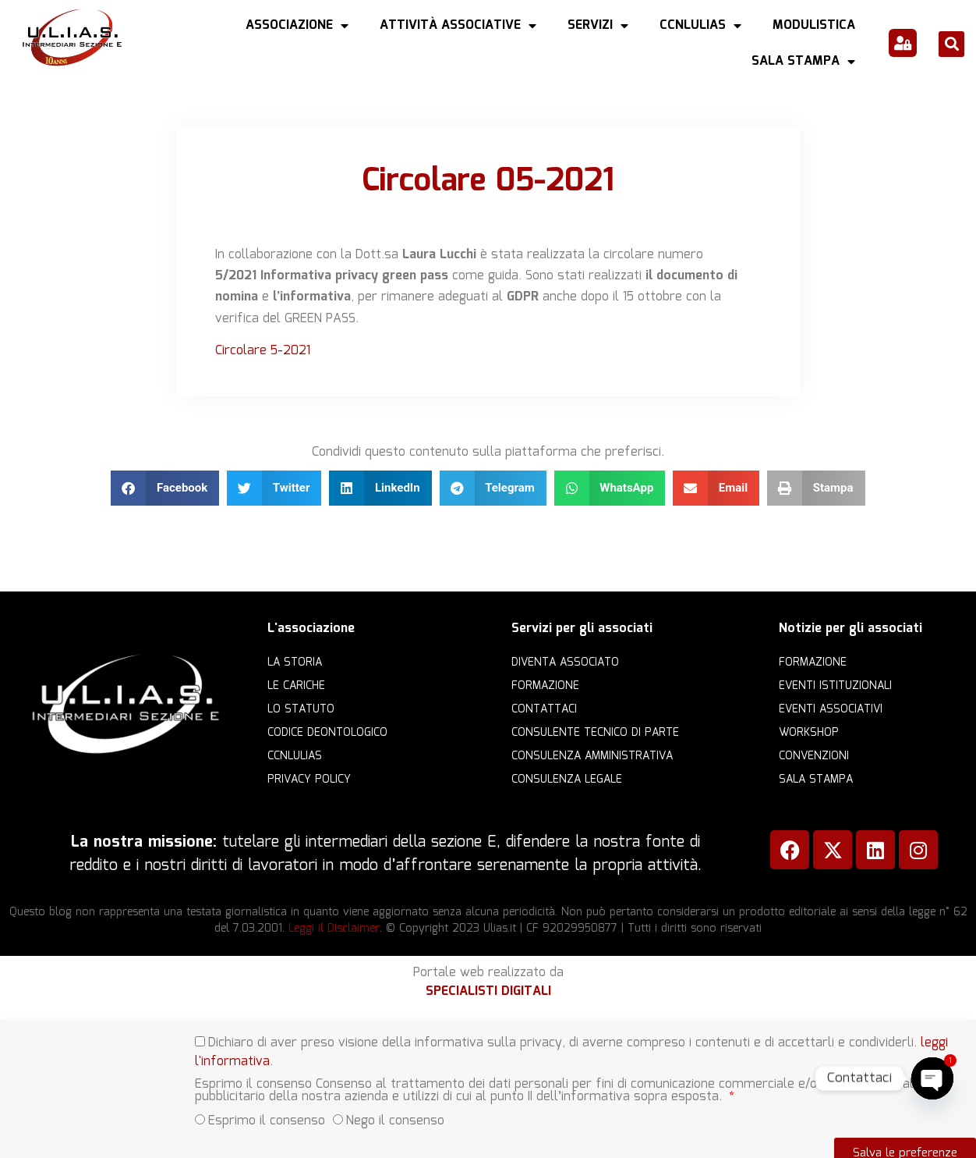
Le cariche (296, 685)
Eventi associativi (830, 709)
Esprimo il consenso (266, 1114)
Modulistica (814, 25)
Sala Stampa (803, 62)
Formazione (545, 685)
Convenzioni (814, 756)
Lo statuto (300, 709)
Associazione (297, 26)
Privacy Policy (309, 779)
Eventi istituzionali (835, 685)
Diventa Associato (565, 662)
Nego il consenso (395, 1114)
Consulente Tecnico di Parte (595, 732)
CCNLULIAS (700, 26)
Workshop (809, 732)
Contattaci (544, 709)
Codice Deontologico (327, 732)
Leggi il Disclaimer (334, 928)
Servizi (598, 26)
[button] (951, 44)
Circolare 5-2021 (262, 351)
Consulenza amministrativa (592, 756)
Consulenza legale (566, 779)
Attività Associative (458, 26)
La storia (294, 662)
